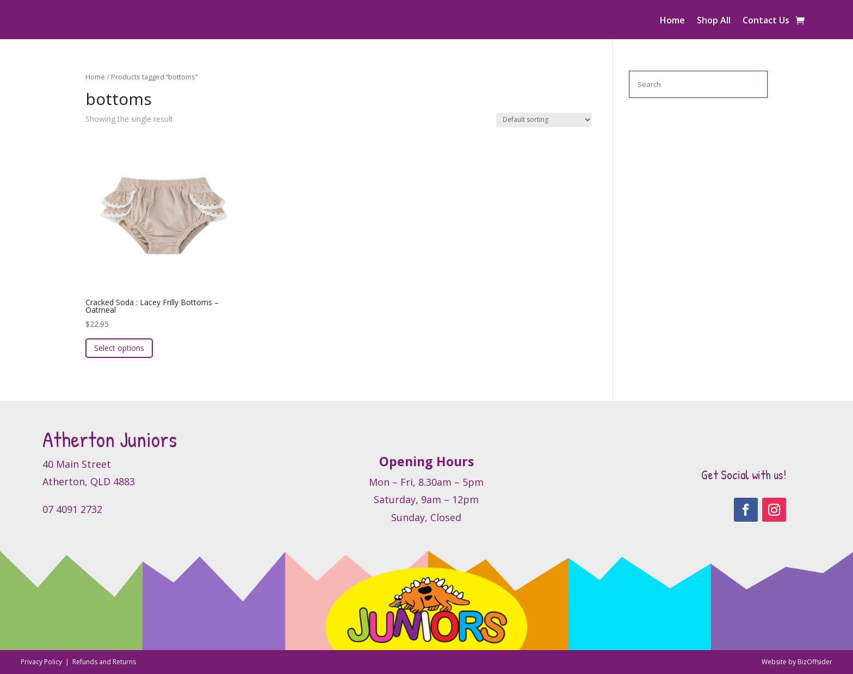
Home (672, 21)
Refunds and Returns (104, 661)
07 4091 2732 (72, 509)
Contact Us (766, 21)
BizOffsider (815, 661)
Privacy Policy (42, 661)
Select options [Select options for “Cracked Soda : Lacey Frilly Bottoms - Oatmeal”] (119, 348)
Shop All (714, 21)
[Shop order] (544, 120)
